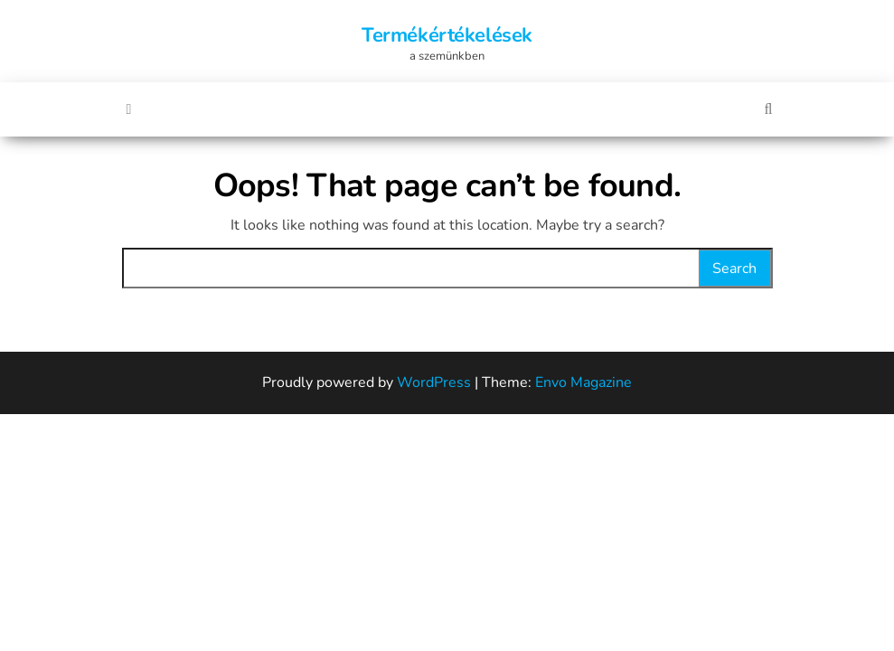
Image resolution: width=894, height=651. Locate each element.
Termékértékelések (447, 35)
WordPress (434, 382)
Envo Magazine (583, 382)
